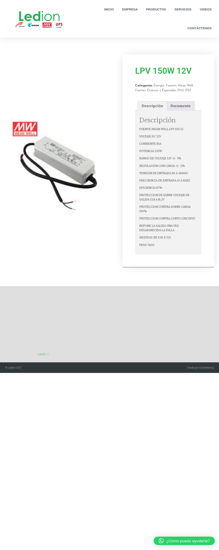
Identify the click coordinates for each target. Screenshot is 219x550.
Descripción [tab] (162, 106)
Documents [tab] (191, 106)
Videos (206, 9)
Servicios (182, 9)
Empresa (130, 9)
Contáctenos (199, 28)
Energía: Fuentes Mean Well (183, 85)
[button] (184, 541)
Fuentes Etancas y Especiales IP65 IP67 (173, 90)
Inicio (109, 9)
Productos (156, 9)
